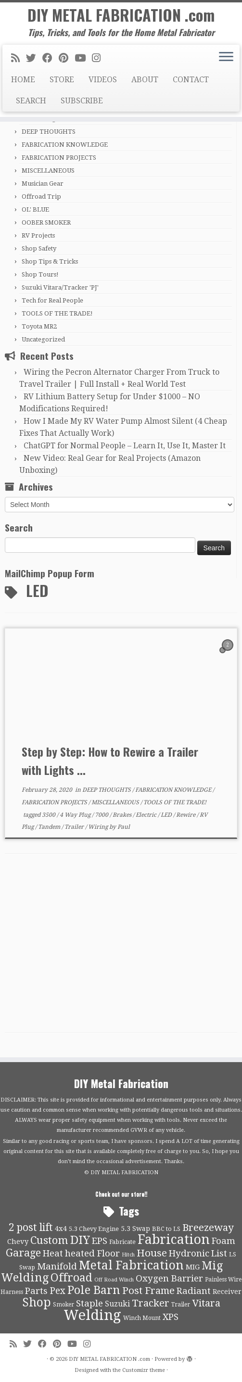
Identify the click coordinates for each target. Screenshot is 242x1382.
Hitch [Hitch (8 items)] (128, 1255)
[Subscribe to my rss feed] (18, 58)
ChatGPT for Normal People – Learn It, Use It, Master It (125, 445)
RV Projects (38, 235)
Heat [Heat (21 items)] (53, 1253)
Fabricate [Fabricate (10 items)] (122, 1241)
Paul (123, 827)
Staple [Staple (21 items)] (89, 1303)
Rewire (186, 814)
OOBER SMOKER (46, 222)
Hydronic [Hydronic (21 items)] (189, 1253)
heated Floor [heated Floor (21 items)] (92, 1253)
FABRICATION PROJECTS (59, 157)
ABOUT (144, 79)
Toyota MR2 (39, 326)
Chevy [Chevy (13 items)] (17, 1241)
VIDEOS (103, 79)
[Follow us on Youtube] (83, 58)
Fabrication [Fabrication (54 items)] (174, 1239)
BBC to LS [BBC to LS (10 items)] (166, 1228)
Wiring (98, 827)
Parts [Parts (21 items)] (36, 1291)
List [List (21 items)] (219, 1253)
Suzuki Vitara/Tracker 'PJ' (60, 287)
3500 (49, 814)
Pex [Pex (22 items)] (57, 1290)
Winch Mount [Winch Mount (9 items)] (142, 1318)
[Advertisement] (121, 950)
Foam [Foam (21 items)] (223, 1241)
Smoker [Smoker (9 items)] (63, 1304)
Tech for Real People (52, 300)
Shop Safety (39, 248)
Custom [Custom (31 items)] (49, 1240)
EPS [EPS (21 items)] (99, 1241)
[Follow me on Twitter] (34, 58)
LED (167, 814)
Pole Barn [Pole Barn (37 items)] (93, 1290)
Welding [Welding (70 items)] (92, 1315)
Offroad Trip (41, 196)
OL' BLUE (35, 209)
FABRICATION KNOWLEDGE (65, 144)
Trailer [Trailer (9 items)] (180, 1304)
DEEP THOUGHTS (49, 131)
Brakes (123, 814)
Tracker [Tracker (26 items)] (150, 1303)
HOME (23, 79)
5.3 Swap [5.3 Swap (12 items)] (135, 1228)
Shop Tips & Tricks (50, 261)
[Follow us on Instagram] (99, 58)
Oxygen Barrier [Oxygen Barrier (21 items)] (169, 1278)
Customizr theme (143, 1370)
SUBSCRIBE (82, 100)
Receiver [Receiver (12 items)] (227, 1291)
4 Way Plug (76, 814)
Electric (147, 814)
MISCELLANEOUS (48, 170)
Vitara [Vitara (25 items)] (206, 1303)
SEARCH (31, 100)
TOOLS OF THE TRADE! (57, 313)
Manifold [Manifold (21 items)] (57, 1266)
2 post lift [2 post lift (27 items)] (31, 1227)
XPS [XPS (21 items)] (170, 1317)
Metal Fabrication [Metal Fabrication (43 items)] (131, 1265)
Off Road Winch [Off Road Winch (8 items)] (114, 1280)
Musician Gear (43, 183)
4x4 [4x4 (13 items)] (61, 1228)
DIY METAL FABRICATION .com (121, 15)
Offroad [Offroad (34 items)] (71, 1277)
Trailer (74, 827)
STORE (62, 79)
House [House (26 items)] (152, 1253)
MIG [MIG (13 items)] (193, 1267)
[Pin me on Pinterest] (67, 58)
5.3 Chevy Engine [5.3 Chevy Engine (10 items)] (94, 1228)
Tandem (50, 827)
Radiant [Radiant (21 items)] (194, 1291)
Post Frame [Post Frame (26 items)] (148, 1290)
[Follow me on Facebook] (50, 58)
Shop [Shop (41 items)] (36, 1302)
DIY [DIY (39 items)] (80, 1240)
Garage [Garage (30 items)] (23, 1253)
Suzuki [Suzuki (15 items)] (117, 1303)
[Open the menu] (226, 57)
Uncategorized (43, 339)
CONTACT (191, 79)
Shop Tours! (40, 274)
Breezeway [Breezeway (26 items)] (208, 1227)
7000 (102, 814)
